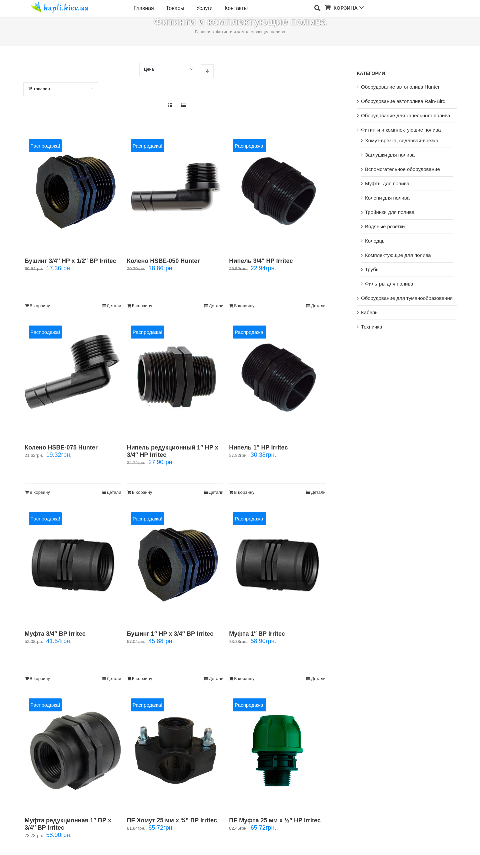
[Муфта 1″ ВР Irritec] (277, 564)
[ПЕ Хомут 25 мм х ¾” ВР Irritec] (175, 751)
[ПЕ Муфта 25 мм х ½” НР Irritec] (277, 751)
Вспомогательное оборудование (402, 169)
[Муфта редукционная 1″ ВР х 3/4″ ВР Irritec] (73, 751)
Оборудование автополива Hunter (400, 87)
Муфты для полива (387, 183)
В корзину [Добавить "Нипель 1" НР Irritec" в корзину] (244, 492)
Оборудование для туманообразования (407, 298)
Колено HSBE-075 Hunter (61, 447)
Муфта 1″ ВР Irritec (257, 633)
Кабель (369, 312)
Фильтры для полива (389, 284)
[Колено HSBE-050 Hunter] (175, 192)
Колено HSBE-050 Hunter (163, 261)
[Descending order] (207, 71)
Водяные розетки (385, 226)
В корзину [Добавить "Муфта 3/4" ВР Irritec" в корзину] (40, 678)
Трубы (372, 269)
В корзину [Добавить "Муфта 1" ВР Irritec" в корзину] (244, 678)
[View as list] (183, 105)
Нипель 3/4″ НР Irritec (261, 261)
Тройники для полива (389, 212)
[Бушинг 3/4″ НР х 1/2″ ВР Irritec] (73, 192)
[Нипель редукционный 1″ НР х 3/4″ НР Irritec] (175, 378)
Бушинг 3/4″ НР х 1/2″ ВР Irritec (70, 261)
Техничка (371, 327)
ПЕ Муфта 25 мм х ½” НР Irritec (275, 820)
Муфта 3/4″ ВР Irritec (55, 633)
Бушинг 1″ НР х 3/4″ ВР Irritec (170, 633)
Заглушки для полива (390, 155)
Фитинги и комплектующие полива (401, 130)
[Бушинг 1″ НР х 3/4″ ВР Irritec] (175, 564)
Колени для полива (387, 198)
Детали (114, 305)
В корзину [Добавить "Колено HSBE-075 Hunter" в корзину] (40, 492)
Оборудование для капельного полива (405, 115)
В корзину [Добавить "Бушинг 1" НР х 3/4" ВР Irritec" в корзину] (142, 678)
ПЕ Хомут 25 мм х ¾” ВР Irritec (172, 820)
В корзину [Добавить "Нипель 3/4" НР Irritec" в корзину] (244, 305)
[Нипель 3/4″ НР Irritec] (277, 192)
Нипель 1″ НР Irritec (258, 447)
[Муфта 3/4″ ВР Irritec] (73, 564)
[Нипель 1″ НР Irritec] (277, 378)
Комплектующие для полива (398, 255)
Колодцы (375, 241)
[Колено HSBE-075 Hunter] (73, 378)
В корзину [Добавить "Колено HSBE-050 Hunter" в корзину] (142, 305)
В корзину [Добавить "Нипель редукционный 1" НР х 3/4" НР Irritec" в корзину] (142, 492)
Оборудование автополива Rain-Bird (403, 101)
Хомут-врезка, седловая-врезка (401, 140)
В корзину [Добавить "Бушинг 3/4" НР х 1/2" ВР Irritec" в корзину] (40, 305)
